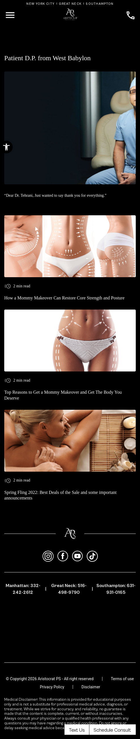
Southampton (99, 4)
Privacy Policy (52, 687)
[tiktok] (92, 556)
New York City (40, 4)
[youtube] (77, 556)
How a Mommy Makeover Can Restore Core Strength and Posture (64, 297)
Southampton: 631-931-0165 (115, 589)
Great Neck (70, 4)
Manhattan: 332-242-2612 (23, 589)
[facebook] (62, 556)
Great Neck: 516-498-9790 (69, 589)
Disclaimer (90, 687)
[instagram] (48, 556)
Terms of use (122, 679)
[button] (6, 147)
